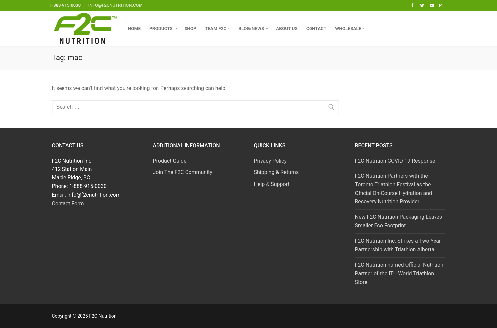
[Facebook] (412, 5)
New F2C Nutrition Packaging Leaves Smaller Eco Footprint (398, 221)
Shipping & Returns (276, 172)
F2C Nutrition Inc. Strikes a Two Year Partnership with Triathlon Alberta (398, 245)
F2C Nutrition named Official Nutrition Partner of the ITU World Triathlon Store (399, 273)
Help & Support (272, 184)
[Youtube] (431, 5)
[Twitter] (422, 5)
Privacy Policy (270, 161)
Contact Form (68, 203)
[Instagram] (441, 5)
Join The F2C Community (182, 172)
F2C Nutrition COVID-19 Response (395, 161)
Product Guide (169, 161)
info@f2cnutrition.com (115, 5)
